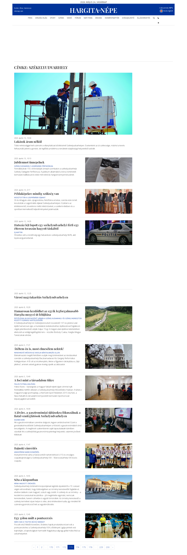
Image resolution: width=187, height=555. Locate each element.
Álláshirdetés (143, 19)
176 (90, 547)
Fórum (78, 19)
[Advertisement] (93, 41)
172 (64, 547)
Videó (69, 19)
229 (101, 547)
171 (58, 547)
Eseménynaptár (112, 19)
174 (77, 547)
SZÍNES (61, 19)
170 (51, 547)
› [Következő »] (112, 547)
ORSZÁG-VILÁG (41, 19)
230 (107, 547)
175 (84, 547)
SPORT (52, 19)
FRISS (30, 19)
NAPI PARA (88, 19)
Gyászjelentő (128, 19)
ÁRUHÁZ (98, 19)
